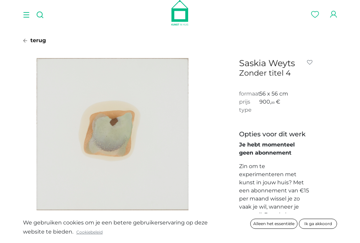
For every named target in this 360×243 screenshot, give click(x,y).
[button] (311, 62)
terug (34, 40)
